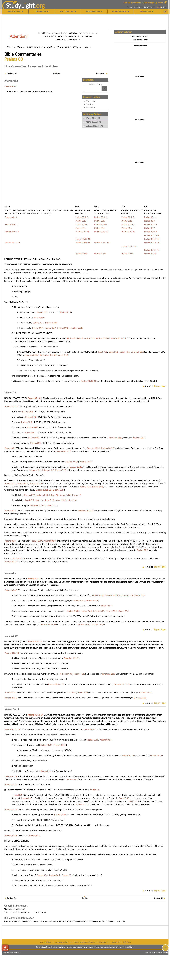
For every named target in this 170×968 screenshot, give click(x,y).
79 (12, 73)
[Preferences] (165, 11)
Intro (11, 80)
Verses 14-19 (11, 709)
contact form (129, 947)
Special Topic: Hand (41, 784)
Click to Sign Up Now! (152, 2)
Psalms (86, 46)
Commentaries (28, 46)
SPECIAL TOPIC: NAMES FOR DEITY (36, 333)
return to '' (155, 386)
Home (8, 46)
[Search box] (93, 88)
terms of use (45, 942)
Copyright (89, 104)
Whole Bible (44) (93, 118)
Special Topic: (28, 475)
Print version (90, 101)
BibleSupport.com (23, 912)
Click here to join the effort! (68, 39)
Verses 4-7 (10, 573)
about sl (115, 942)
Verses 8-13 (10, 636)
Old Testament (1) (93, 122)
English (48, 46)
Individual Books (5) (94, 126)
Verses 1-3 (10, 392)
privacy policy (61, 942)
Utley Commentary (67, 46)
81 (101, 73)
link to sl (127, 942)
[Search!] (104, 88)
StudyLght (20, 5)
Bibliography (90, 107)
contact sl (103, 942)
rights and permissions (84, 942)
